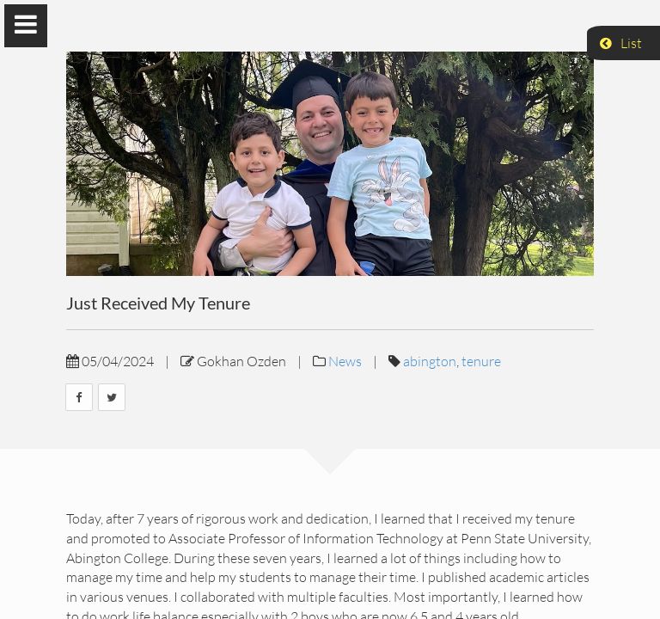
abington (429, 361)
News (345, 361)
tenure (481, 361)
